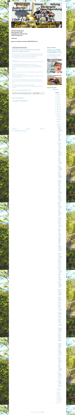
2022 (58, 101)
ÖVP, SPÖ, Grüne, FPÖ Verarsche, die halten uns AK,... (60, 270)
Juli (58, 390)
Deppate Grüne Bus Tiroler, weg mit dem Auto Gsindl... (60, 205)
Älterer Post (42, 128)
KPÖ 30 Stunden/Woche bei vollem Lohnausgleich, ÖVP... (60, 153)
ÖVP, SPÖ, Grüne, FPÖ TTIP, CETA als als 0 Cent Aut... (60, 224)
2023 (58, 99)
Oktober (59, 121)
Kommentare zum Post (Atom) (21, 130)
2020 (58, 104)
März (59, 397)
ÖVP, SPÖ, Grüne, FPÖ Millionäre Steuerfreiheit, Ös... (60, 256)
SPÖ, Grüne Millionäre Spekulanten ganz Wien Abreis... (60, 331)
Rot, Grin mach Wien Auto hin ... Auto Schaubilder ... (60, 161)
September (59, 124)
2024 (58, 97)
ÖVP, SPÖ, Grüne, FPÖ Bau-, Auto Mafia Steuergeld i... (60, 138)
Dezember (59, 116)
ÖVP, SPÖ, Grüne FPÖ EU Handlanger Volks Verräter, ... (60, 285)
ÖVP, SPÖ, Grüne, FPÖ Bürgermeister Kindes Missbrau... (60, 338)
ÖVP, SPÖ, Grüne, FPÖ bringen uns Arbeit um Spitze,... (60, 360)
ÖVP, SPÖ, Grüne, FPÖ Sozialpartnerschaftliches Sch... (60, 129)
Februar (59, 399)
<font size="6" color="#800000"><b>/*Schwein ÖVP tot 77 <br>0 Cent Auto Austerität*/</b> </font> (54, 51)
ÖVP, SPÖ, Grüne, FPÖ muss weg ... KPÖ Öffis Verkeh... (60, 183)
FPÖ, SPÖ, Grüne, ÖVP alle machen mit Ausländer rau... (60, 383)
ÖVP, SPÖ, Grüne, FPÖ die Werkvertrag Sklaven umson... (60, 300)
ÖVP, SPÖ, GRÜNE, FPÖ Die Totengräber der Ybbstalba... (60, 248)
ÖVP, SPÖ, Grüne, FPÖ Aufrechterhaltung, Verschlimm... (60, 368)
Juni (58, 392)
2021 (58, 102)
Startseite (28, 128)
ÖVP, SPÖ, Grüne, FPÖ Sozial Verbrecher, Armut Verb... (60, 191)
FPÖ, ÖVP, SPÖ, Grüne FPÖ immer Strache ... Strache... (60, 232)
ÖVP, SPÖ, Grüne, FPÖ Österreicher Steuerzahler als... (60, 146)
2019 (58, 106)
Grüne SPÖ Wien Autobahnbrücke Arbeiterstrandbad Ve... (60, 292)
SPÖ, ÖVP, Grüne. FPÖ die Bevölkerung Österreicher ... (60, 353)
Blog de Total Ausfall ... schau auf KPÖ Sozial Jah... (60, 213)
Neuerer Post (14, 128)
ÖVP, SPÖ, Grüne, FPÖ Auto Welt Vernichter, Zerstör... (60, 198)
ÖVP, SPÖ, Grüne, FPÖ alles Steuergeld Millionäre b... (60, 376)
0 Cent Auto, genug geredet (60, 218)
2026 (58, 94)
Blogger (42, 412)
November (59, 118)
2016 (58, 111)
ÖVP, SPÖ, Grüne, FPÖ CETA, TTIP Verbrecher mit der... (60, 277)
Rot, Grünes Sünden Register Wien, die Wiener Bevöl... (60, 346)
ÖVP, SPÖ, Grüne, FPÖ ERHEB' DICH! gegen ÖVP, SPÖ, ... (59, 240)
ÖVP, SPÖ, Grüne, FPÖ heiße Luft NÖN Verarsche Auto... (60, 169)
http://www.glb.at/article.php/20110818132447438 (21, 90)
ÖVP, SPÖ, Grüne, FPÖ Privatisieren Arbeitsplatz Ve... (60, 308)
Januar (59, 400)
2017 (58, 109)
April (59, 395)
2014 (58, 114)
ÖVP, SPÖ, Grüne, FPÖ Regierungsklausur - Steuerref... (60, 175)
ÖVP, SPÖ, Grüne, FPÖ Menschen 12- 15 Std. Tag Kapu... (60, 263)
